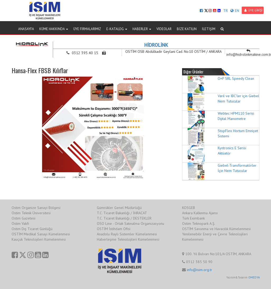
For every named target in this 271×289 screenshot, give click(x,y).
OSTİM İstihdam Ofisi (113, 228)
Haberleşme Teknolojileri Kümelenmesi (128, 239)
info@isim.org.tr (199, 269)
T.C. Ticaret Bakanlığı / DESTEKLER (124, 218)
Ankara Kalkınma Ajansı (200, 213)
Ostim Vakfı (20, 223)
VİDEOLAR (164, 29)
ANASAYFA (26, 29)
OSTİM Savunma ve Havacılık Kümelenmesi (216, 228)
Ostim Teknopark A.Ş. (198, 223)
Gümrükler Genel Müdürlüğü (119, 207)
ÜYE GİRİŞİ (253, 10)
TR (225, 10)
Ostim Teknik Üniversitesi (31, 213)
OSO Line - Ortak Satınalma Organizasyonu (130, 223)
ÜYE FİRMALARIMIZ (87, 29)
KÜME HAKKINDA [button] (53, 29)
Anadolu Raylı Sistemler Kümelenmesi (127, 234)
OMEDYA (254, 277)
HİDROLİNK (156, 45)
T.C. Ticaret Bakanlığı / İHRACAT (122, 213)
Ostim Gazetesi (23, 218)
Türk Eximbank (193, 218)
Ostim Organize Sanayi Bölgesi (36, 207)
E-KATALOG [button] (116, 29)
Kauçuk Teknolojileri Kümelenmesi (39, 239)
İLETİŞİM (208, 29)
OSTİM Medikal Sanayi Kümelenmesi (41, 234)
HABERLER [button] (141, 29)
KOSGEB (188, 207)
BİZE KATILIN (187, 29)
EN (234, 10)
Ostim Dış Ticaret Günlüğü (32, 228)
